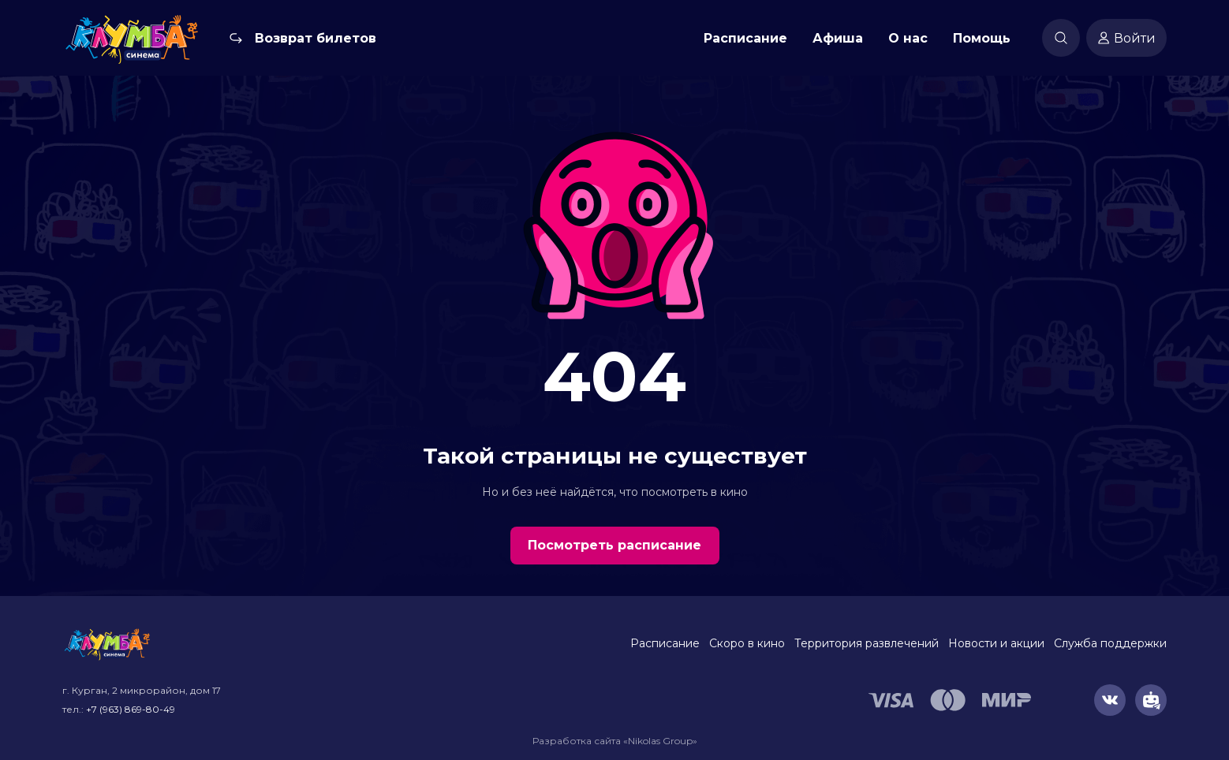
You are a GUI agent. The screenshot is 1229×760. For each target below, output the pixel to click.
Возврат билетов (315, 38)
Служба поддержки (1110, 643)
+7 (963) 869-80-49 (130, 709)
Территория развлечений (866, 643)
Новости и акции (996, 643)
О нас (908, 38)
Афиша (837, 38)
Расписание (745, 38)
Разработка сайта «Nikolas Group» (614, 741)
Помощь (981, 38)
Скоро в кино (747, 643)
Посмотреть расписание (614, 545)
